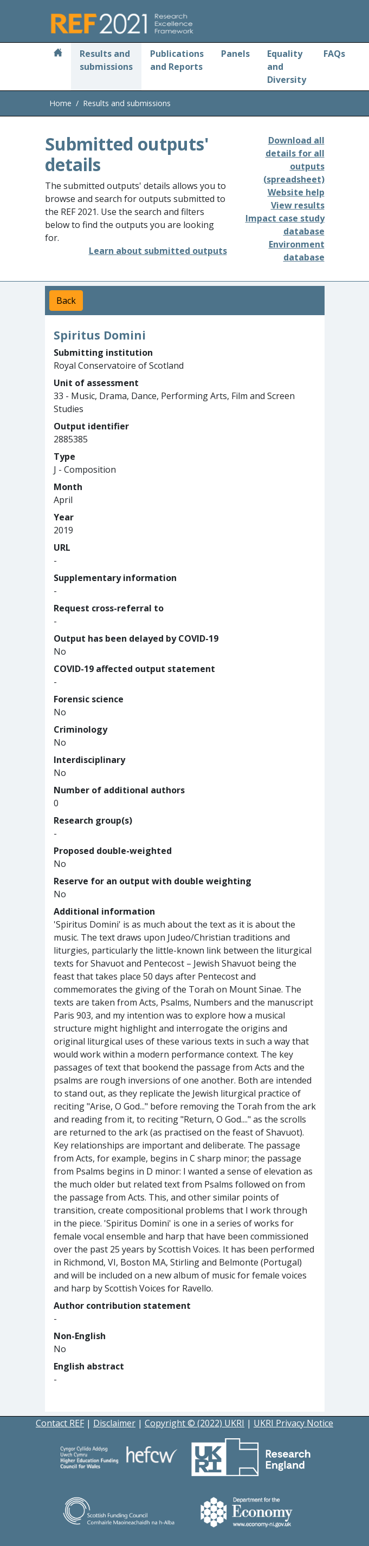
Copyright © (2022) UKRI (194, 1423)
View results (298, 205)
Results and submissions (106, 60)
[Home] (58, 53)
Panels (235, 54)
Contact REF (60, 1423)
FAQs (334, 54)
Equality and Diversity (286, 67)
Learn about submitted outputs (158, 251)
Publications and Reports (177, 60)
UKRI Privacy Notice (293, 1423)
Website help (296, 192)
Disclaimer (114, 1423)
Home (60, 103)
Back (66, 300)
